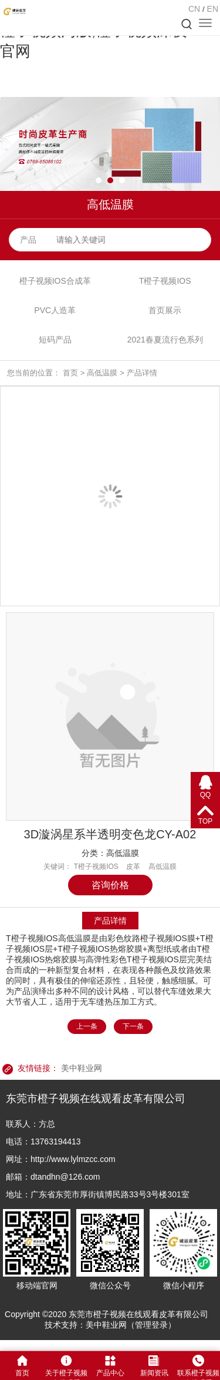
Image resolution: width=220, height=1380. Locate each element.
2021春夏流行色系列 (165, 339)
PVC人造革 (55, 310)
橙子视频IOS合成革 (55, 281)
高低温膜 (102, 372)
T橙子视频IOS (165, 281)
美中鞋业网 (81, 1068)
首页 (70, 372)
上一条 (86, 1026)
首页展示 (164, 310)
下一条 (133, 1026)
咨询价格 (110, 885)
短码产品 (55, 339)
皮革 (133, 866)
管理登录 (151, 1324)
